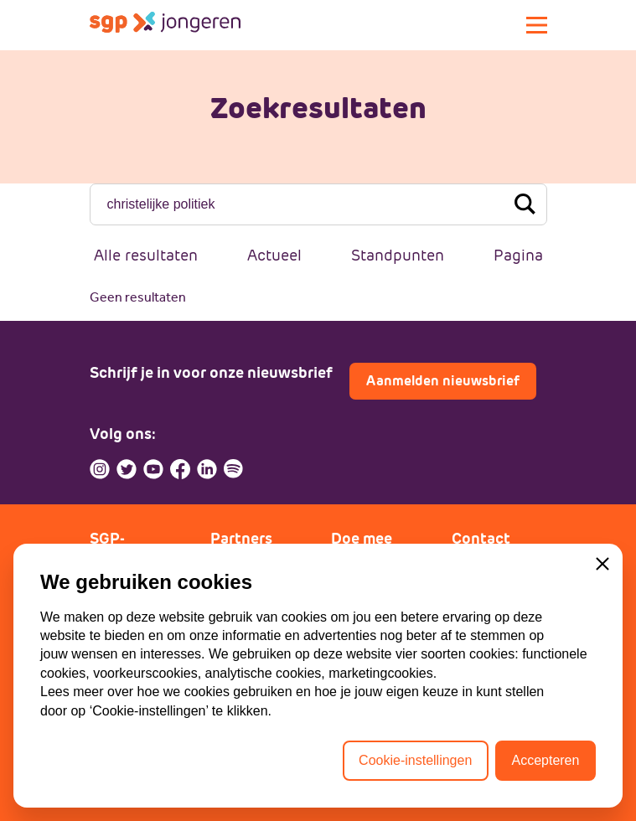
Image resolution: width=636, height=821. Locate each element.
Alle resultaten (146, 255)
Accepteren (545, 760)
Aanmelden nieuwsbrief (443, 381)
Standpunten (397, 255)
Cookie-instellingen (415, 760)
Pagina (518, 255)
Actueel (274, 255)
